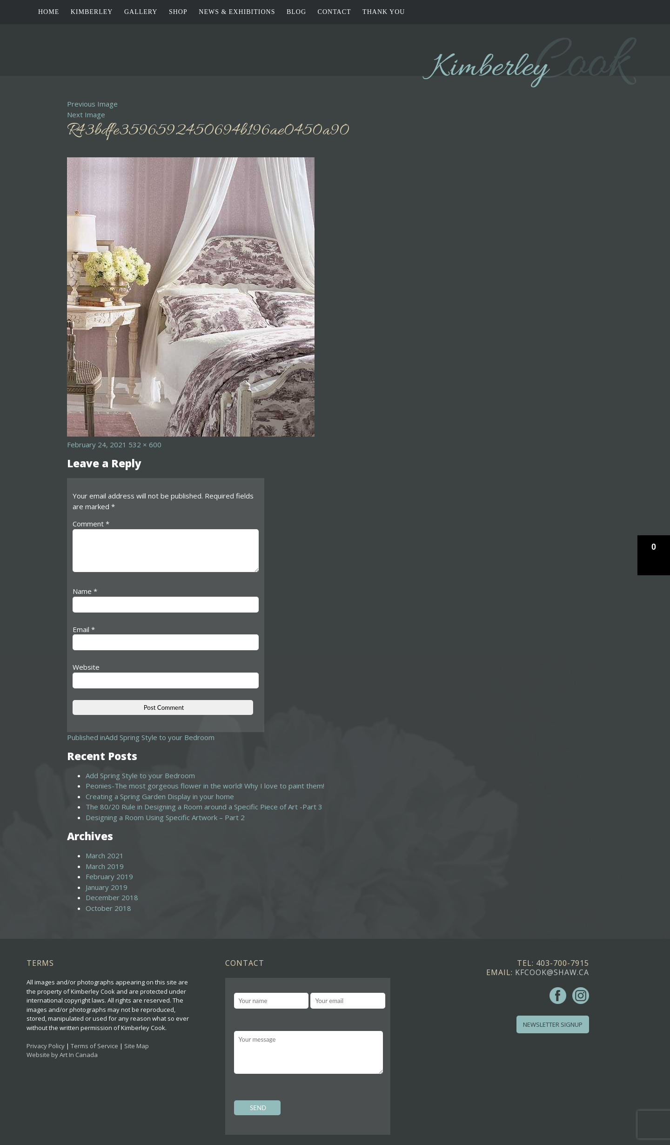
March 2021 (105, 855)
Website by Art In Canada (62, 1055)
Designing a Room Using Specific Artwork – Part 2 (165, 817)
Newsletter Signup (553, 1024)
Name (85, 591)
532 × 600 (144, 444)
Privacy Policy (46, 1046)
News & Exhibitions (237, 11)
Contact (334, 11)
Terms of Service (94, 1046)
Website (86, 667)
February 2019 (109, 876)
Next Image (86, 114)
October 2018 (108, 908)
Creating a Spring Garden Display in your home (160, 796)
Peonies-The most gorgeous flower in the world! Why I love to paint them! (205, 785)
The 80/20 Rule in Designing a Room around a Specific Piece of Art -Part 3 (204, 806)
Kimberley (92, 11)
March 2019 (105, 866)
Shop (178, 11)
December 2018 (112, 897)
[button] (653, 555)
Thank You (383, 11)
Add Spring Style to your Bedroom (140, 775)
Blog (296, 11)
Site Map (136, 1046)
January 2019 (106, 887)
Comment (91, 523)
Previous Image (92, 103)
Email (84, 629)
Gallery (141, 11)
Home (48, 11)
